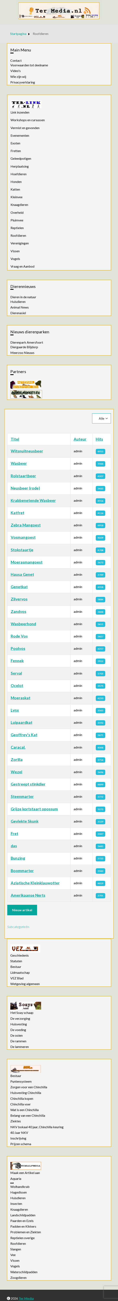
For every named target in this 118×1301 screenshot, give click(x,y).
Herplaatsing (20, 166)
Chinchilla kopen (21, 1098)
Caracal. (18, 747)
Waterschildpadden (23, 1272)
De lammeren (19, 1046)
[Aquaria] (12, 1183)
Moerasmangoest (27, 562)
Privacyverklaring (22, 82)
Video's (15, 70)
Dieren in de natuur (23, 297)
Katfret (17, 512)
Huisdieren (18, 301)
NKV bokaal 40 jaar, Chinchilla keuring (37, 1127)
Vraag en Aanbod (22, 266)
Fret (14, 833)
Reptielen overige (22, 1237)
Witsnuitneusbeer (27, 451)
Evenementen (20, 135)
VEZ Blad (16, 978)
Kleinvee (16, 197)
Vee (13, 1254)
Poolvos (18, 648)
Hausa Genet (22, 574)
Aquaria (15, 1178)
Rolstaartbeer (23, 475)
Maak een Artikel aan (25, 1172)
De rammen (18, 1041)
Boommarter (22, 870)
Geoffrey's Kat (24, 734)
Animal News (19, 307)
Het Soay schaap (21, 1012)
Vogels (15, 259)
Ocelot (17, 685)
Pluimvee (17, 220)
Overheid (17, 212)
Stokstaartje (22, 549)
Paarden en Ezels (22, 1220)
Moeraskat (20, 697)
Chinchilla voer (20, 1104)
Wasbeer (19, 463)
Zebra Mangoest (26, 525)
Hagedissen (18, 1192)
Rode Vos (19, 636)
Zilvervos (19, 599)
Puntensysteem (21, 1081)
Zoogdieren (18, 1277)
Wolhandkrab (20, 1186)
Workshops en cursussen (28, 120)
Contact (16, 60)
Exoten (15, 143)
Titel (15, 439)
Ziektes (15, 1121)
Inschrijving (18, 1138)
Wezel (16, 771)
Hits (99, 439)
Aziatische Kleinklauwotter (35, 883)
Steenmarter (22, 796)
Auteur (80, 439)
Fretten (16, 151)
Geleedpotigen (21, 158)
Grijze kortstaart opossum (34, 809)
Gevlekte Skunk (24, 821)
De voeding (18, 1029)
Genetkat (19, 586)
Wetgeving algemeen (25, 983)
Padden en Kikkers (23, 1226)
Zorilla (17, 759)
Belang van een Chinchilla (27, 1115)
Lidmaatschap (20, 972)
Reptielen (17, 228)
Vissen (15, 251)
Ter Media (26, 1298)
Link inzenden (20, 112)
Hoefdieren (19, 174)
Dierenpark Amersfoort (26, 342)
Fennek (17, 660)
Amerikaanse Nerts (28, 895)
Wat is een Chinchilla (24, 1109)
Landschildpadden (22, 1215)
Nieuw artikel (22, 910)
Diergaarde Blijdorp (24, 347)
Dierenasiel (18, 313)
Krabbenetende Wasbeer (33, 500)
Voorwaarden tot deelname (29, 65)
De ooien (16, 1035)
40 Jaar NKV (19, 1132)
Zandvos (18, 611)
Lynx (15, 710)
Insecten (16, 1203)
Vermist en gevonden (25, 128)
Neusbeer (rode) (25, 488)
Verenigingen (20, 243)
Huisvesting (18, 1024)
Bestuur (15, 966)
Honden (16, 181)
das (14, 845)
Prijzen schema (20, 1144)
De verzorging (20, 1018)
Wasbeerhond (23, 623)
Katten (15, 189)
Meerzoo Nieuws (22, 352)
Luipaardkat (21, 722)
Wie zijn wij (18, 76)
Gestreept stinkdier (28, 784)
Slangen (15, 1249)
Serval (16, 673)
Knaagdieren (19, 204)
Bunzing (18, 858)
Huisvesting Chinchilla (25, 1092)
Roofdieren (18, 235)
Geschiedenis (19, 955)
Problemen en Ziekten (25, 1232)
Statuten (16, 961)
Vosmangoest (23, 537)
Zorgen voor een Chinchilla (28, 1087)
